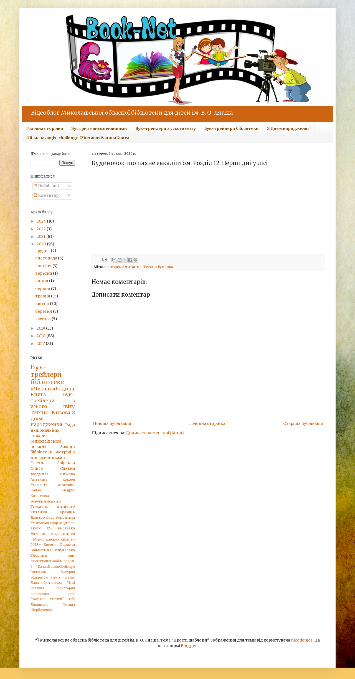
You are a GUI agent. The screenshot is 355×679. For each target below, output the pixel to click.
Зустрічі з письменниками (99, 128)
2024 (42, 221)
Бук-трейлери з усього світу (165, 128)
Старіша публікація (303, 423)
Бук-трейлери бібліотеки (231, 128)
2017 (41, 343)
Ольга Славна (53, 468)
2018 (41, 335)
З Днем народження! (289, 128)
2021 (41, 236)
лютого (43, 318)
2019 (41, 328)
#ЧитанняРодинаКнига (52, 392)
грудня (43, 250)
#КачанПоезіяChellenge (55, 567)
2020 (42, 243)
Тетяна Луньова (158, 267)
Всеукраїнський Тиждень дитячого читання (53, 506)
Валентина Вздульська (53, 550)
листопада (46, 258)
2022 (42, 228)
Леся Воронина (60, 517)
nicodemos (302, 640)
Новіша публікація (112, 423)
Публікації (46, 185)
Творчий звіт (53, 555)
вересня (44, 273)
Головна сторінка (44, 128)
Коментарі (47, 195)
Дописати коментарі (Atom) (155, 432)
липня (42, 280)
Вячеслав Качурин (53, 572)
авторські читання (124, 267)
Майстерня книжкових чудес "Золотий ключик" (53, 593)
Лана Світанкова (46, 583)
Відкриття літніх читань (53, 577)
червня (43, 288)
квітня (42, 303)
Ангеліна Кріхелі (53, 479)
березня (44, 311)
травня (43, 296)
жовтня (43, 265)
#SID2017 (39, 485)
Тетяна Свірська (53, 462)
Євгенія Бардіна (59, 544)
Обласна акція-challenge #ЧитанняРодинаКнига (77, 137)
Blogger (189, 645)
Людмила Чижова (53, 474)
